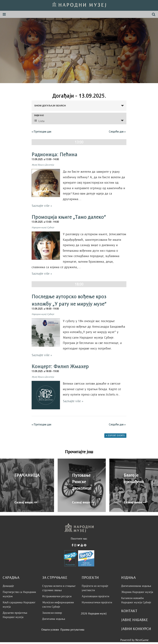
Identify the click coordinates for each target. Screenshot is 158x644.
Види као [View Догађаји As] (39, 115)
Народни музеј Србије (43, 227)
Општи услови (50, 629)
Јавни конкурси (136, 629)
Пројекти (90, 578)
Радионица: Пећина (54, 154)
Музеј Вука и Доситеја (43, 164)
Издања (128, 578)
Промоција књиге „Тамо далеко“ (69, 217)
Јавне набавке (134, 620)
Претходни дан (41, 131)
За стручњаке (54, 578)
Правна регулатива (72, 629)
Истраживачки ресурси (56, 596)
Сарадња (11, 578)
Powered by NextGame (134, 639)
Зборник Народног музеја (137, 591)
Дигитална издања (53, 618)
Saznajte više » (42, 205)
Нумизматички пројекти (97, 602)
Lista (39, 121)
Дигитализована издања (136, 585)
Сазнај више (25, 502)
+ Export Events (115, 435)
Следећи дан (117, 131)
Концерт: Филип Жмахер (60, 366)
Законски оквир (52, 612)
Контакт (129, 611)
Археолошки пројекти (95, 596)
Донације (8, 585)
